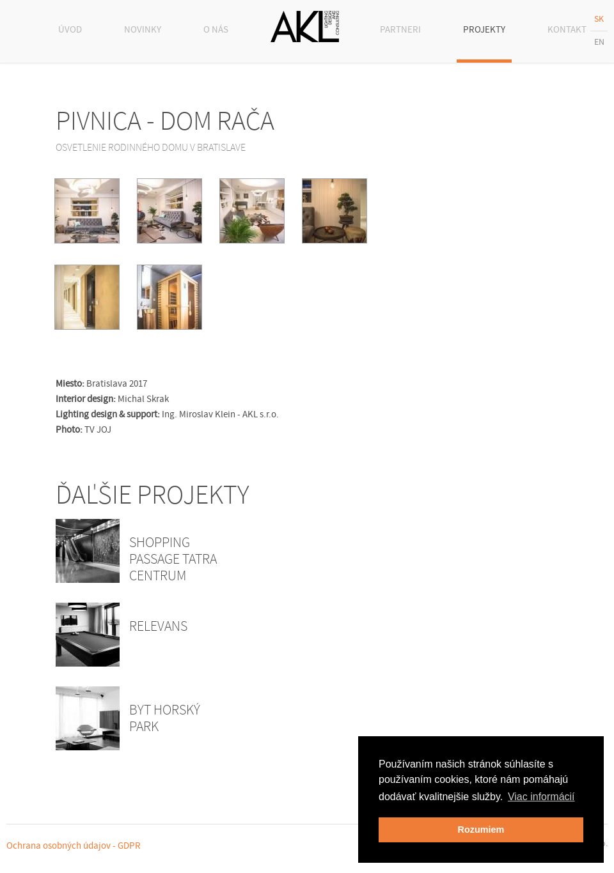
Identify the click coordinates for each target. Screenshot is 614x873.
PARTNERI (400, 29)
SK (599, 19)
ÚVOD (70, 29)
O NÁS (215, 29)
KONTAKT (566, 29)
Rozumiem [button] (481, 829)
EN (599, 42)
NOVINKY (142, 29)
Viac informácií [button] (541, 796)
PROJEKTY (484, 29)
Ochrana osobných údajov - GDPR (73, 845)
